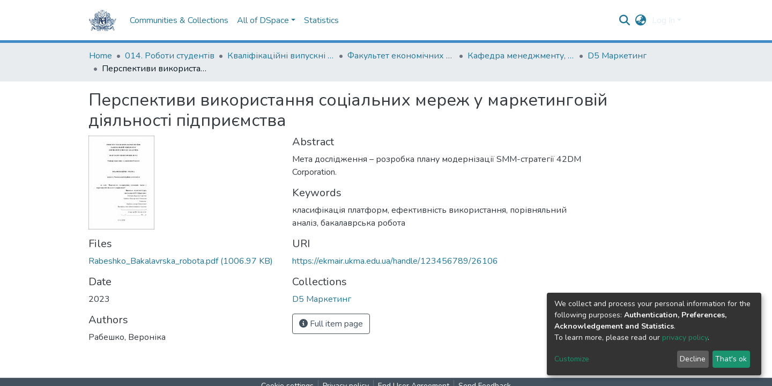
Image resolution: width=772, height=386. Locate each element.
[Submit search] (625, 20)
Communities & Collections (179, 20)
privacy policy (685, 337)
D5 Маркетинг (617, 56)
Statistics (321, 20)
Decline (693, 359)
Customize (571, 359)
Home (100, 56)
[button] (641, 20)
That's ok (731, 359)
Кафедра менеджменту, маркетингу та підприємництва (521, 56)
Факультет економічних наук (401, 56)
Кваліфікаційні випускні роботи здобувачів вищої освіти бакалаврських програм (281, 56)
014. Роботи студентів (169, 56)
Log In (663, 20)
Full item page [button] (331, 324)
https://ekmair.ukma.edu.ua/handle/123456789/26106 (395, 261)
